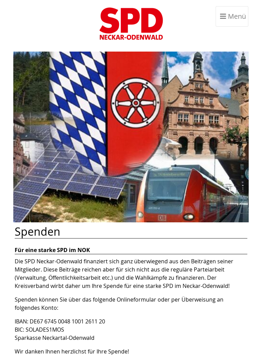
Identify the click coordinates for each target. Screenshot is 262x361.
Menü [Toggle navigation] (233, 16)
